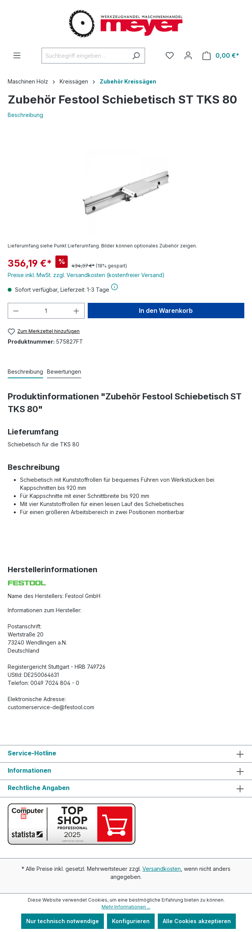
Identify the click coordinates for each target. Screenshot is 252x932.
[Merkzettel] (169, 55)
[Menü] (17, 55)
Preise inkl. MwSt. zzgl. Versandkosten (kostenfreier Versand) (86, 275)
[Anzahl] (46, 311)
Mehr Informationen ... (126, 907)
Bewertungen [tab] (64, 371)
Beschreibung (25, 115)
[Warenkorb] (220, 55)
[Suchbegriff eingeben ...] (84, 55)
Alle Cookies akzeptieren (197, 921)
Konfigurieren (131, 921)
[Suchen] (136, 55)
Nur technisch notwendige (62, 921)
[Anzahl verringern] (16, 311)
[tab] (25, 372)
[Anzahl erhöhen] (76, 311)
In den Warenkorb (166, 310)
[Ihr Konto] (188, 55)
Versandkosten (161, 868)
